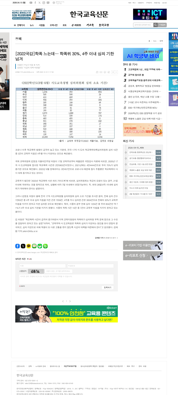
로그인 (164, 3)
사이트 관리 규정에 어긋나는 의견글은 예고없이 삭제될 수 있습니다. (46, 276)
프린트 (105, 72)
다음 (69, 301)
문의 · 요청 (142, 366)
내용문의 (141, 3)
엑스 (39, 3)
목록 (97, 72)
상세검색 (162, 25)
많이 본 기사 (130, 64)
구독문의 (149, 3)
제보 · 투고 (131, 3)
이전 (62, 301)
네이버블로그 (48, 3)
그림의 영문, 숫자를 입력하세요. (58, 271)
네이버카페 (40, 246)
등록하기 (107, 287)
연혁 (30, 366)
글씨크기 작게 (116, 72)
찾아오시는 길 (55, 366)
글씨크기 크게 (113, 72)
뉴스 (154, 41)
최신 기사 (128, 141)
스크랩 (108, 72)
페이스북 (35, 3)
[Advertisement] (143, 220)
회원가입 (157, 3)
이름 (22, 266)
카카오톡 (28, 246)
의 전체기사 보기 (105, 238)
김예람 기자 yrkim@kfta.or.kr (24, 72)
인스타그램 (44, 3)
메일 (101, 72)
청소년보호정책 (92, 366)
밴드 (45, 246)
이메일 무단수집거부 (115, 366)
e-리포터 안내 (41, 366)
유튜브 (31, 3)
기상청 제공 (59, 3)
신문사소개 (20, 366)
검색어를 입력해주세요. (143, 25)
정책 (161, 41)
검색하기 (155, 25)
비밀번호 (71, 266)
